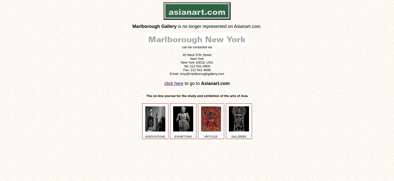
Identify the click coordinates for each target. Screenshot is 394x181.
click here (173, 83)
